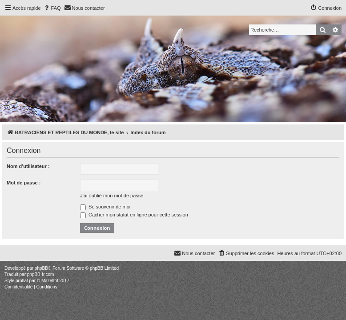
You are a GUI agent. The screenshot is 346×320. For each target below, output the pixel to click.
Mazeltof (49, 280)
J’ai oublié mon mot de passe (111, 195)
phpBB (41, 268)
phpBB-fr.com (40, 274)
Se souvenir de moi (105, 206)
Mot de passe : (23, 182)
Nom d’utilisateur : (28, 166)
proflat (22, 280)
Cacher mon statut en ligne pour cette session (134, 214)
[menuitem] (52, 8)
